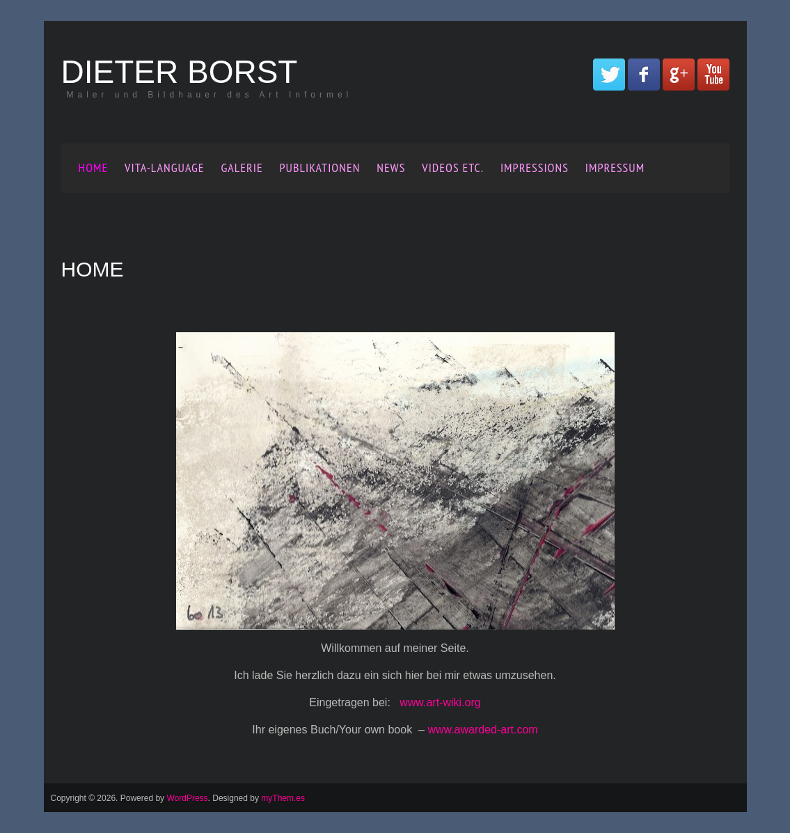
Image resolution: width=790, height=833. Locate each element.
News (391, 167)
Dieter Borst (179, 72)
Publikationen (320, 167)
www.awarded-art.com (482, 729)
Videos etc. (453, 167)
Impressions (534, 167)
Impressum (615, 167)
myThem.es (283, 798)
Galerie (241, 167)
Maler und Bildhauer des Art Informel (210, 95)
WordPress (186, 798)
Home (94, 167)
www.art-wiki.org (440, 702)
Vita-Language (164, 167)
